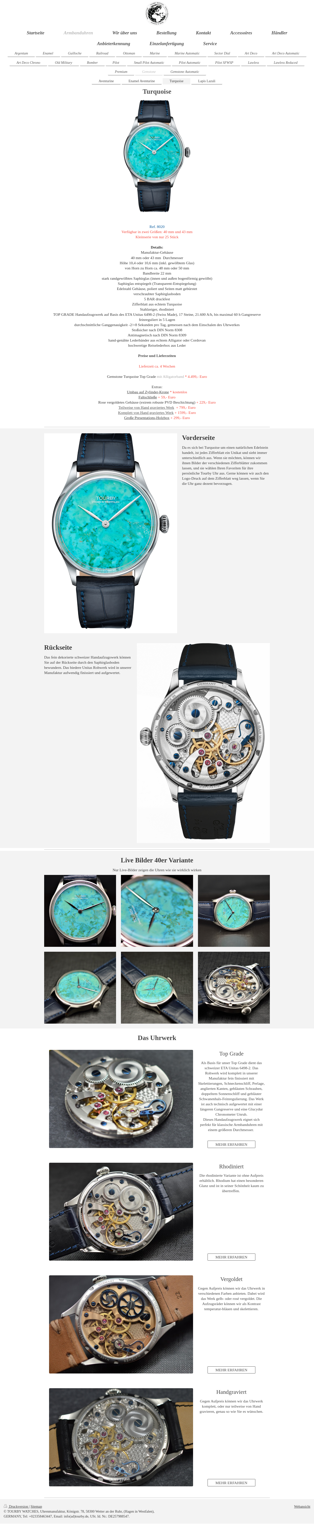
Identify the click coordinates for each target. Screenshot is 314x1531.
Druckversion (16, 1506)
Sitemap (36, 1506)
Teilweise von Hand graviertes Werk (146, 407)
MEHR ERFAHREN (231, 1144)
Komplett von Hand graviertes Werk (145, 412)
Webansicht (302, 1506)
